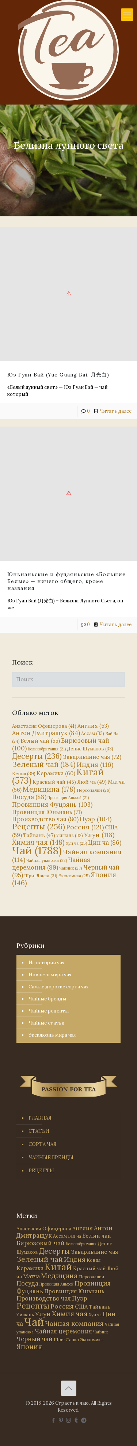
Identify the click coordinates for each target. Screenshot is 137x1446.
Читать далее (115, 411)
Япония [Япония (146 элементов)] (29, 1346)
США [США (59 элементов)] (81, 1306)
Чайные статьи (46, 1023)
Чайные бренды (47, 999)
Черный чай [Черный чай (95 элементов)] (34, 1339)
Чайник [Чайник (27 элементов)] (70, 868)
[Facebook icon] (53, 1420)
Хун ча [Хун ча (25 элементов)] (76, 843)
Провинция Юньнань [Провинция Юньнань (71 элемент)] (47, 811)
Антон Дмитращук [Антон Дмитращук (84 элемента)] (46, 733)
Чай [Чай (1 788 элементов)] (37, 850)
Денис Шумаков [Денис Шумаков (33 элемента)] (90, 749)
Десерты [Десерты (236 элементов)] (37, 756)
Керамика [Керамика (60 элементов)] (56, 773)
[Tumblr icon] (76, 1420)
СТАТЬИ (38, 1131)
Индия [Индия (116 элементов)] (95, 764)
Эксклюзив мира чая (52, 1035)
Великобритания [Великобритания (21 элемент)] (47, 749)
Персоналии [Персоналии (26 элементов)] (94, 790)
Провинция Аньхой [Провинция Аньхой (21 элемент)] (68, 797)
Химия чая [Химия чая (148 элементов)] (38, 842)
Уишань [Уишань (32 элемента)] (69, 835)
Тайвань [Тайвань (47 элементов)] (39, 835)
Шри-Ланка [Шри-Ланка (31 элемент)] (40, 875)
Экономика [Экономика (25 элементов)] (74, 875)
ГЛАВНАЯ (40, 1118)
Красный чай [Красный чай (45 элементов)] (54, 782)
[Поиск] (68, 679)
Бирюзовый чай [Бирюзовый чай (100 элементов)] (40, 1243)
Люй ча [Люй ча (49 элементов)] (92, 782)
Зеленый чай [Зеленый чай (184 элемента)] (44, 764)
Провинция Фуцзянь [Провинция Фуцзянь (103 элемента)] (52, 804)
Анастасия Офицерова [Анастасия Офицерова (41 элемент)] (44, 726)
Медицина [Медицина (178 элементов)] (49, 789)
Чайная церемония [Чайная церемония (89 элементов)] (51, 863)
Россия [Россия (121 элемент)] (85, 827)
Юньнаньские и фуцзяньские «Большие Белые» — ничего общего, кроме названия (66, 581)
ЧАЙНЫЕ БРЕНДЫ (50, 1157)
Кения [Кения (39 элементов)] (23, 774)
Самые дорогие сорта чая (58, 987)
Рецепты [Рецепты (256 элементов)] (38, 827)
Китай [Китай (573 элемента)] (58, 1267)
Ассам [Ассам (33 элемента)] (92, 733)
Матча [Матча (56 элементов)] (31, 1276)
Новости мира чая (49, 975)
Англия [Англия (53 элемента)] (93, 725)
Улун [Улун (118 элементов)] (99, 834)
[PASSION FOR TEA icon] (84, 1420)
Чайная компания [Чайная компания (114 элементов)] (67, 856)
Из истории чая (46, 962)
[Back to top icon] (68, 1388)
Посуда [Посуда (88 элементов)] (29, 797)
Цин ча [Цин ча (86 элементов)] (104, 843)
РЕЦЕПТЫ (41, 1170)
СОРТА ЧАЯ (42, 1144)
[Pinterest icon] (61, 1420)
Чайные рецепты (48, 1011)
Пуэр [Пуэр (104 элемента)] (95, 819)
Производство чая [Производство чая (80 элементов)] (45, 819)
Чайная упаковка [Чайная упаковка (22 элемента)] (46, 860)
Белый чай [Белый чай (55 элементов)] (40, 740)
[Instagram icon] (68, 1420)
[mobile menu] (127, 14)
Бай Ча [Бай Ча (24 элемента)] (74, 1236)
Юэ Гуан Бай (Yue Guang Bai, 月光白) (58, 374)
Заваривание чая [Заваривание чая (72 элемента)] (92, 756)
